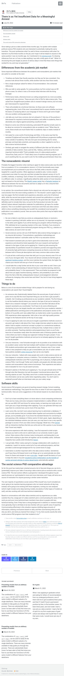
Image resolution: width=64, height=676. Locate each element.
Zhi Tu (4, 3)
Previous (17, 569)
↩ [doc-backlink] (50, 518)
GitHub (10, 669)
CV (25, 3)
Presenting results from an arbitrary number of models (14, 584)
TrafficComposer (34, 3)
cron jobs (34, 455)
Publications (16, 3)
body (59, 523)
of (61, 523)
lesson (35, 440)
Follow (29, 12)
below (44, 521)
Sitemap (4, 667)
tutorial (57, 423)
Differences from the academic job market (13, 30)
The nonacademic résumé (9, 33)
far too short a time (21, 518)
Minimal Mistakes (35, 672)
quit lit (36, 610)
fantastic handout (52, 181)
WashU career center (34, 181)
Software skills (6, 39)
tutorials (28, 600)
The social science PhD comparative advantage (14, 42)
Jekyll (16, 672)
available (5, 602)
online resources (27, 352)
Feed (16, 669)
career (10, 545)
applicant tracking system (14, 260)
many (23, 600)
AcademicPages (22, 672)
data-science (18, 545)
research (7, 525)
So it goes (36, 583)
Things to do (6, 36)
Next (47, 569)
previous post (46, 56)
